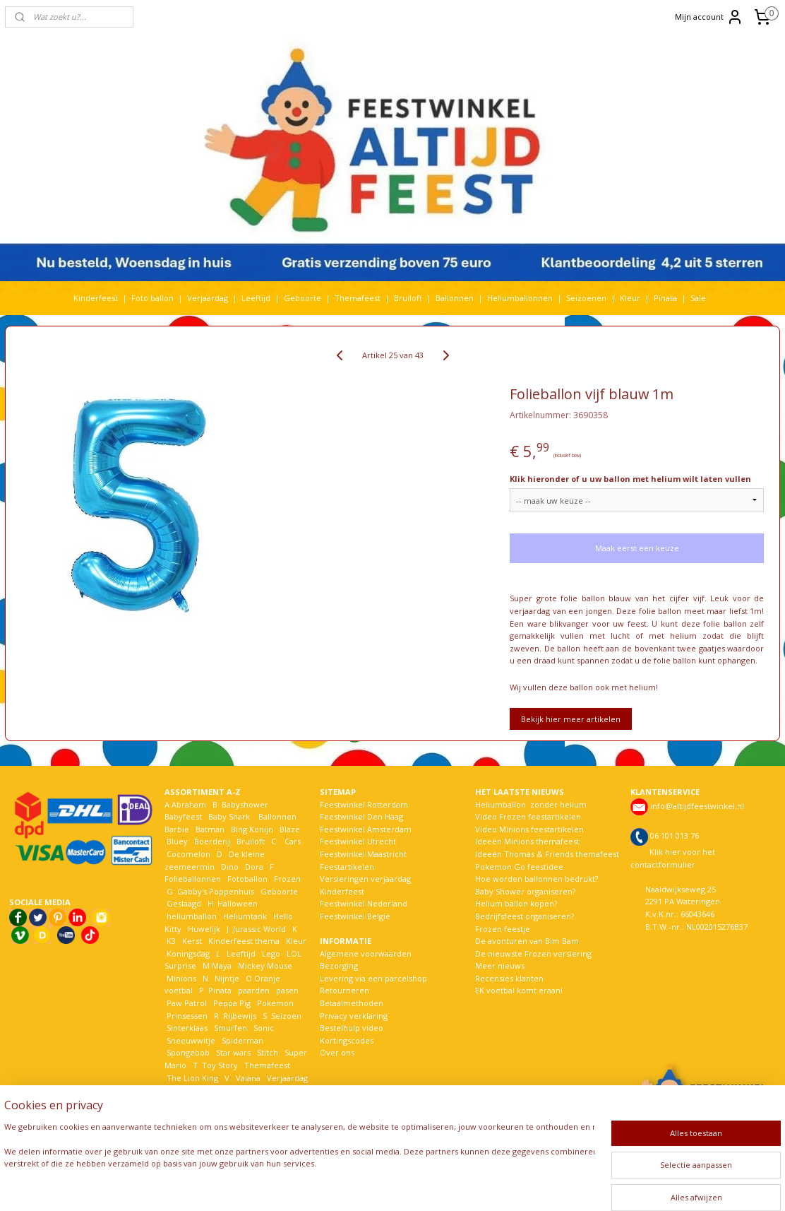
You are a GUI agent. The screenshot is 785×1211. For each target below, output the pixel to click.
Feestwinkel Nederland (363, 903)
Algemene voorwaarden (366, 953)
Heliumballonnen (520, 298)
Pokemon (275, 1003)
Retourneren (344, 990)
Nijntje (225, 978)
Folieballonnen (192, 878)
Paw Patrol (185, 1003)
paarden (254, 990)
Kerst (192, 940)
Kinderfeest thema (244, 940)
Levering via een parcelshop (373, 978)
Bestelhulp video (351, 1027)
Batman (210, 829)
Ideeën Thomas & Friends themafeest (547, 854)
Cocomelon (188, 854)
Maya (222, 965)
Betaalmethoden (351, 1003)
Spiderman (242, 1040)
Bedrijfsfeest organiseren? (524, 916)
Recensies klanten (509, 978)
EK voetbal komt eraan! (519, 990)
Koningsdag (187, 953)
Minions (180, 978)
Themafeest (357, 298)
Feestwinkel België (355, 916)
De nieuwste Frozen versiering (533, 953)
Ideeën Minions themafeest (527, 841)
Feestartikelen (347, 866)
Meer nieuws (500, 965)
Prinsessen (186, 1015)
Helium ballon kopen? (516, 903)
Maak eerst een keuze (637, 548)
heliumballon (192, 916)
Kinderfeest (95, 298)
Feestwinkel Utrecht (358, 841)
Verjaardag (207, 298)
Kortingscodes (346, 1040)
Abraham (189, 804)
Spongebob (188, 1052)
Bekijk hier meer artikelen (571, 719)
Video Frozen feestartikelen (528, 816)
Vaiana (248, 1078)
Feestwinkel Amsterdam (366, 829)
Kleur (630, 298)
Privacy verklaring (354, 1015)
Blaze (288, 829)
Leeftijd (255, 298)
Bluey (177, 841)
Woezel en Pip (232, 1102)
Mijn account (709, 16)
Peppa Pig (232, 1003)
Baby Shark (229, 816)
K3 (170, 940)
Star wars (233, 1052)
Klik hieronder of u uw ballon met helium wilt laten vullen (630, 478)
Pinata (665, 298)
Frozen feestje (502, 928)
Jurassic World (259, 928)
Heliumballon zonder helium (531, 804)
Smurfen (230, 1027)
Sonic (263, 1027)
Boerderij (212, 841)
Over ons (337, 1052)
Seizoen (286, 1015)
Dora (253, 866)
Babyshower (246, 804)
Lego (269, 953)
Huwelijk (204, 928)
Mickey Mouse (265, 965)
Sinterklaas (187, 1027)
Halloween (237, 903)
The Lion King (191, 1078)
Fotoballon (247, 878)
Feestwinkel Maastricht (363, 854)
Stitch (267, 1052)
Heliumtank (245, 916)
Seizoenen (586, 298)
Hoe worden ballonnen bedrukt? (536, 878)
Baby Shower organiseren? (525, 891)
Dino (230, 866)
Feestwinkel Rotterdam (364, 804)
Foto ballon (152, 298)
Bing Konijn (252, 829)
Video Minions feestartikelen (529, 829)
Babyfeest (183, 816)
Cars (292, 841)
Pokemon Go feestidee (519, 866)
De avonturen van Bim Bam (527, 940)
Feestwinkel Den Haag (361, 816)
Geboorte (302, 298)
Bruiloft (408, 298)
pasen (287, 990)
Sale (698, 298)
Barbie (176, 829)
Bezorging (339, 965)
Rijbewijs (239, 1015)
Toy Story (220, 1065)
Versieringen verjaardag (365, 878)
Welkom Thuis (242, 1090)
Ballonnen (455, 298)
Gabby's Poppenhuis (214, 891)
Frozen (287, 878)
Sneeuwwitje (191, 1040)
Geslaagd (184, 903)
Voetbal (180, 1090)
